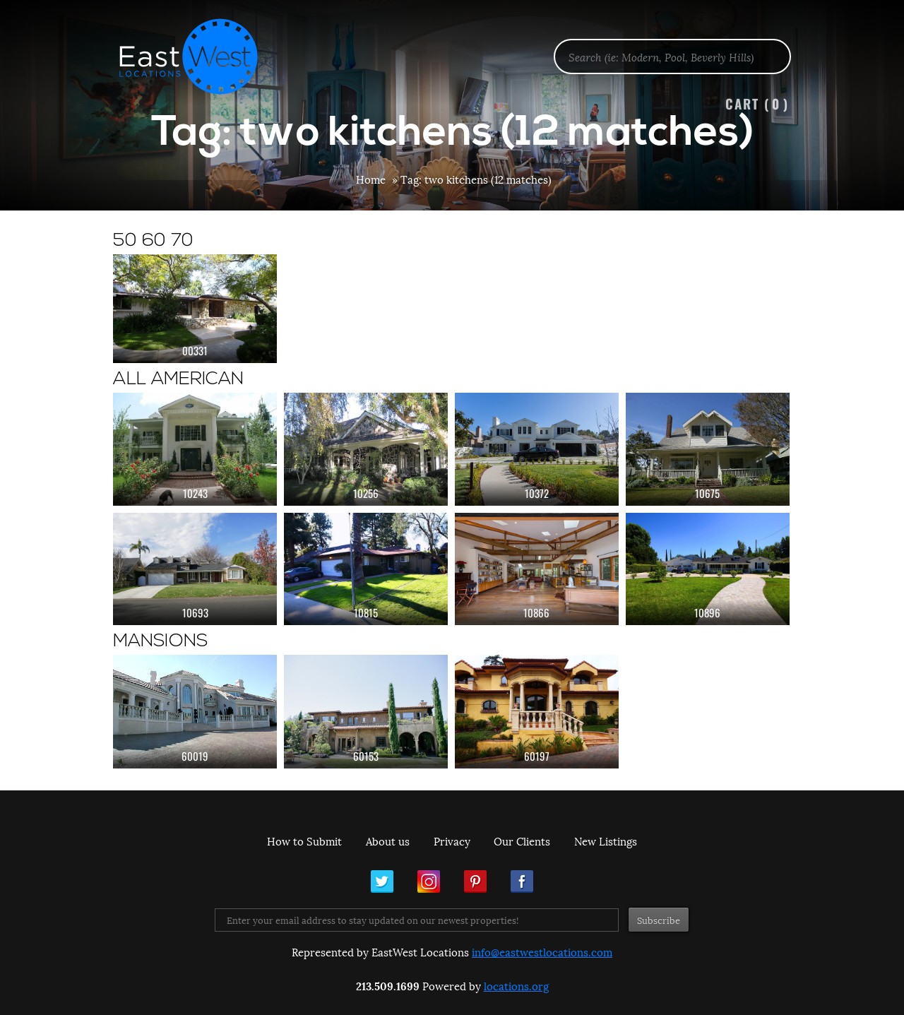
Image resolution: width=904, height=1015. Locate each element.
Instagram (428, 881)
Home (371, 178)
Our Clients (522, 840)
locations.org (516, 985)
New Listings (605, 840)
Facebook (522, 881)
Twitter (382, 881)
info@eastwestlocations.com (542, 951)
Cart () (757, 103)
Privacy (452, 840)
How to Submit (304, 840)
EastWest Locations (197, 56)
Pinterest (475, 881)
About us (388, 840)
